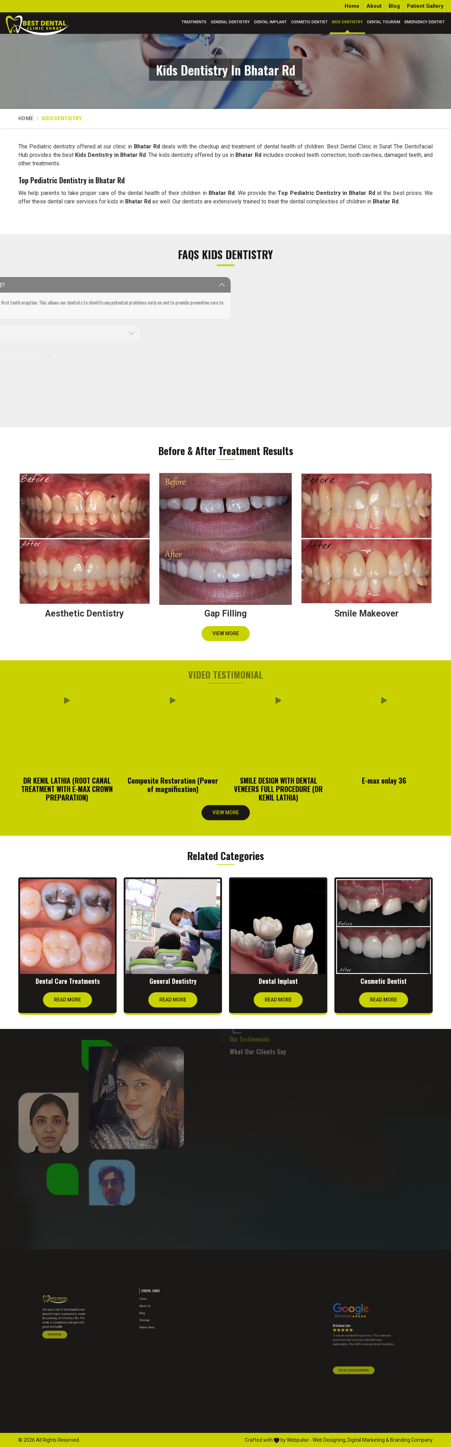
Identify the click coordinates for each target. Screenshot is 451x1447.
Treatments (193, 22)
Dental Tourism (383, 22)
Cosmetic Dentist (309, 22)
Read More (67, 1002)
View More (225, 636)
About (374, 6)
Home (352, 6)
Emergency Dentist (424, 22)
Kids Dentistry (347, 22)
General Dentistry (230, 22)
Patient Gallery (425, 6)
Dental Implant (270, 22)
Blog (394, 6)
